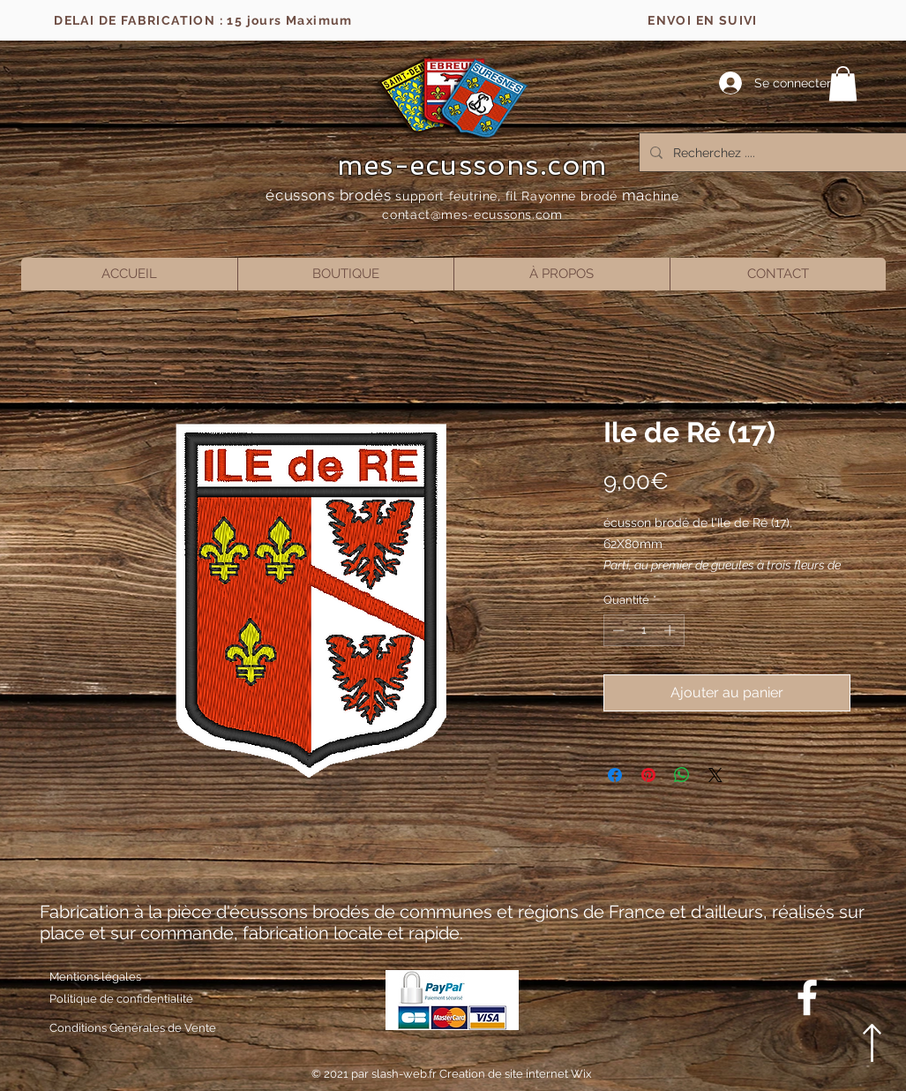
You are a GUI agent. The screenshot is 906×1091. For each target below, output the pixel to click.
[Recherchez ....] (771, 152)
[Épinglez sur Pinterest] (648, 775)
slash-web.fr (405, 1073)
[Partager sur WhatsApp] (682, 775)
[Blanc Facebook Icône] (807, 997)
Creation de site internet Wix (515, 1073)
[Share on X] (715, 775)
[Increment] (671, 630)
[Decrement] (616, 630)
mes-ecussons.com (472, 165)
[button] (842, 83)
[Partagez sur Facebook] (614, 775)
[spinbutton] (643, 630)
